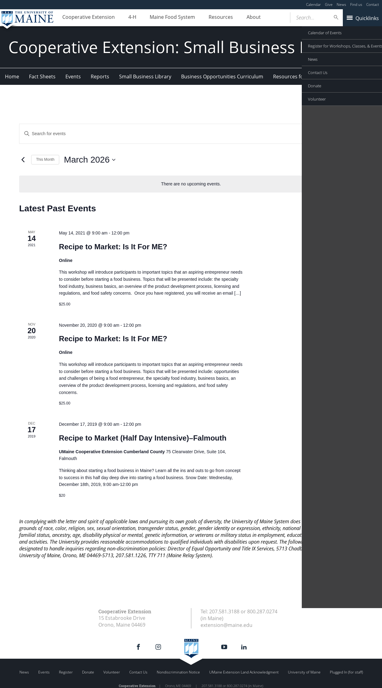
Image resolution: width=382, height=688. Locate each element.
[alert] (191, 184)
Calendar (313, 4)
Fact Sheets (42, 76)
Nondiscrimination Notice (178, 672)
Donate (88, 672)
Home (12, 76)
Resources (210, 18)
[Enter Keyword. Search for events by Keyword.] (161, 133)
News (341, 4)
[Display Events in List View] (351, 133)
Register (66, 672)
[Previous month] (23, 160)
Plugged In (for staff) (346, 672)
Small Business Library (145, 76)
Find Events (322, 133)
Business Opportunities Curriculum (222, 76)
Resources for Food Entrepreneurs (313, 76)
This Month (45, 159)
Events (73, 76)
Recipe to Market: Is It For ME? (113, 246)
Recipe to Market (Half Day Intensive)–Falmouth (142, 438)
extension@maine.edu (226, 625)
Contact (372, 4)
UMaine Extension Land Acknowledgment (244, 672)
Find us (356, 4)
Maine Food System (165, 18)
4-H (128, 18)
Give (329, 4)
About (240, 18)
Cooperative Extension (87, 18)
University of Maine (304, 672)
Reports (100, 76)
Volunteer (111, 672)
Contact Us (138, 672)
